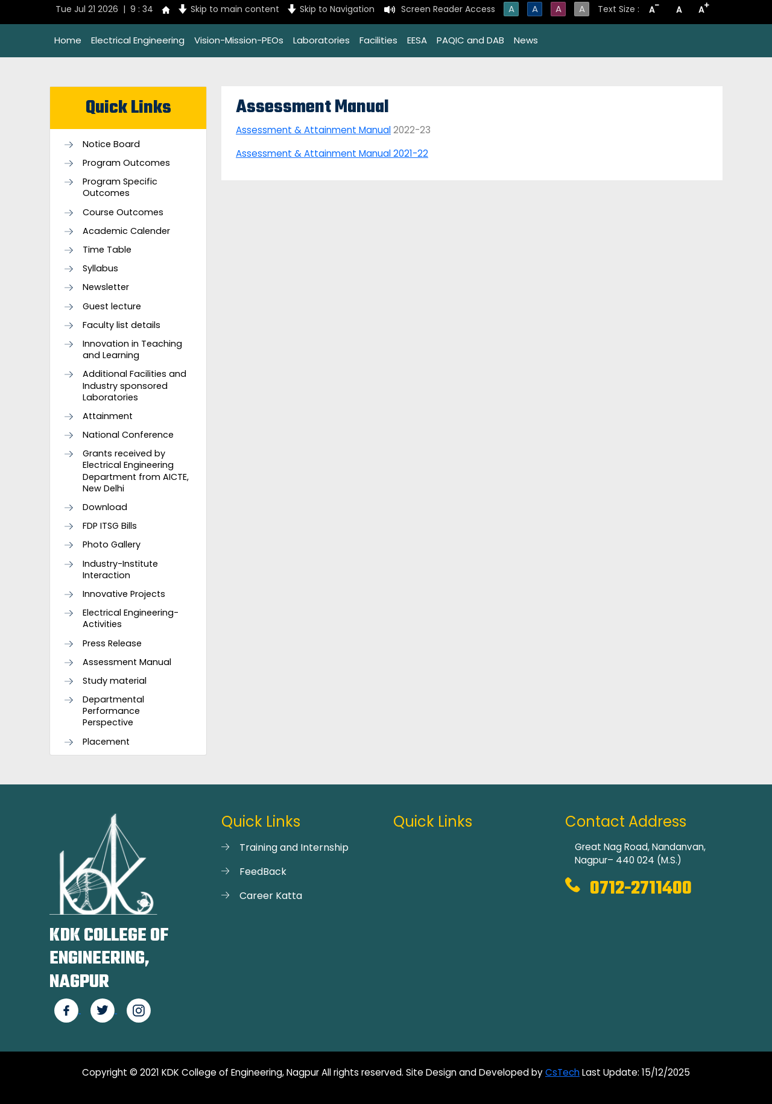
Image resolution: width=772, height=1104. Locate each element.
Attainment (108, 416)
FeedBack (262, 871)
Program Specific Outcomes (120, 187)
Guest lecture (112, 306)
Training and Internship (294, 847)
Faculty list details (121, 325)
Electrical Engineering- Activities (131, 618)
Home (67, 40)
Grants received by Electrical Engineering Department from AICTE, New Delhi (136, 471)
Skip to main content (235, 9)
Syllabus (100, 268)
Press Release (112, 643)
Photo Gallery (112, 544)
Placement (106, 742)
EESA (417, 40)
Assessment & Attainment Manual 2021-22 (332, 153)
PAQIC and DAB (470, 40)
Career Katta (270, 896)
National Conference (128, 435)
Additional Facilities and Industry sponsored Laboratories (134, 385)
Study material (115, 681)
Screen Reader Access (448, 9)
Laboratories (321, 40)
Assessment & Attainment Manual (313, 130)
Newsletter (106, 287)
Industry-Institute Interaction (120, 569)
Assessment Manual (127, 662)
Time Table (107, 250)
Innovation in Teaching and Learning (132, 349)
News (526, 40)
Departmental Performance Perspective (113, 711)
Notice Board (111, 144)
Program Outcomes (126, 163)
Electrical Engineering (138, 40)
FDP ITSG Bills (110, 526)
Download (105, 507)
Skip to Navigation (337, 9)
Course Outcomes (123, 212)
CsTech (562, 1072)
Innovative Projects (124, 594)
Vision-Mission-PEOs (238, 40)
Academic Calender (126, 231)
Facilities (378, 40)
